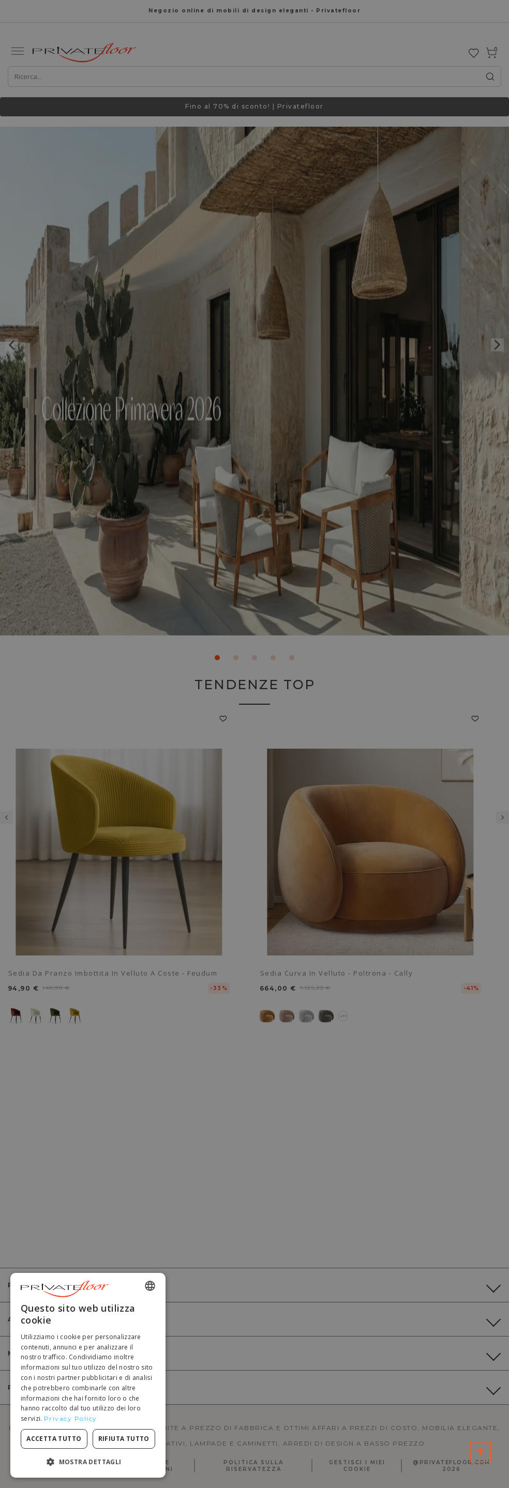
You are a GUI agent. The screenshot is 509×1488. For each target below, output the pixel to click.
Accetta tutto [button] (53, 1438)
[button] (88, 1461)
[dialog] (88, 1375)
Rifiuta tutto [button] (123, 1438)
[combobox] (150, 1286)
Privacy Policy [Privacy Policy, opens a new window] (70, 1418)
